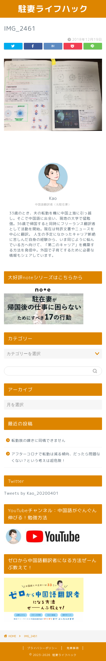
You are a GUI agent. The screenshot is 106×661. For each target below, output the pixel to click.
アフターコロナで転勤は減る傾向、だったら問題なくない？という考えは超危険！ (55, 457)
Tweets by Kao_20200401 (31, 493)
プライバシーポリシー (42, 648)
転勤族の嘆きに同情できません (38, 440)
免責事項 (73, 648)
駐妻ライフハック (53, 8)
